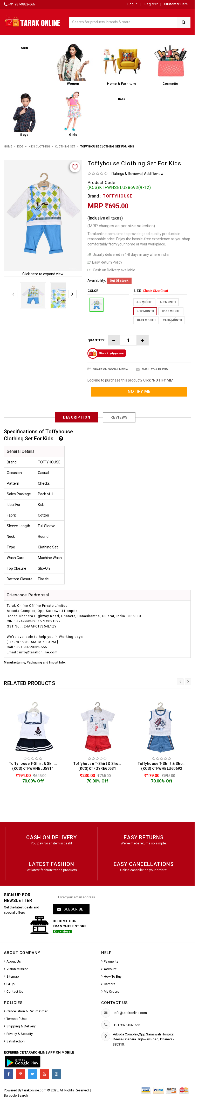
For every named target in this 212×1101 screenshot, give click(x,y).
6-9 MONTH (168, 302)
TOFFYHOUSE (117, 196)
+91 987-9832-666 (21, 4)
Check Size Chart (155, 291)
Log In (132, 4)
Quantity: (96, 340)
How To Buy (112, 977)
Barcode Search (16, 1096)
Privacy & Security (19, 1034)
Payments (111, 962)
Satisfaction (15, 1042)
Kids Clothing (39, 146)
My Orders (111, 992)
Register (150, 4)
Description (76, 417)
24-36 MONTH (172, 320)
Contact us (114, 1003)
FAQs (10, 984)
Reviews (119, 417)
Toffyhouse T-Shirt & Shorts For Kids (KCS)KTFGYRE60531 (98, 766)
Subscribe (73, 910)
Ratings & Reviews (127, 174)
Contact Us (14, 992)
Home (8, 146)
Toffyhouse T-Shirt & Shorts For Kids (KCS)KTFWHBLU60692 (163, 766)
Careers (109, 984)
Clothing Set (65, 146)
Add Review (153, 174)
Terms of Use (16, 1019)
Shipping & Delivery (21, 1027)
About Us (13, 962)
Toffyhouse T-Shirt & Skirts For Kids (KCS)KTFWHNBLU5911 (34, 766)
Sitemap (12, 977)
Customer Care (176, 4)
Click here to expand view (43, 274)
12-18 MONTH (170, 311)
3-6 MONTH (144, 302)
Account (110, 969)
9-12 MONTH (145, 311)
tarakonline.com (34, 1091)
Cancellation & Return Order (26, 1012)
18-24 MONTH (145, 320)
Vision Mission (17, 969)
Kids (20, 146)
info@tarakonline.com (130, 1013)
